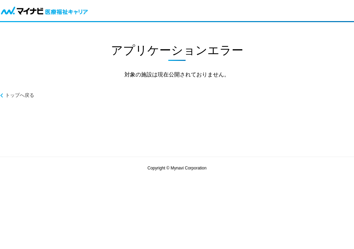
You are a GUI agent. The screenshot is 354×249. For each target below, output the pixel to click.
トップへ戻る (19, 95)
